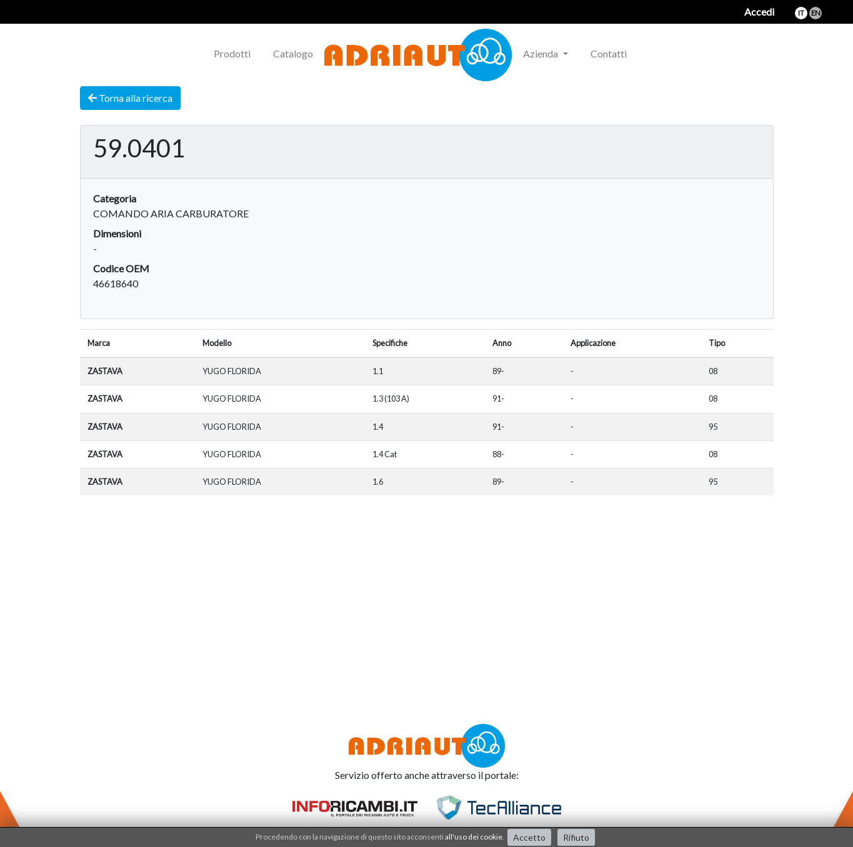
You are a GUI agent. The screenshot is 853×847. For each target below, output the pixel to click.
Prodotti (232, 53)
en (816, 13)
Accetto (529, 837)
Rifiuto (576, 837)
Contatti (609, 53)
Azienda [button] (541, 53)
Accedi (759, 11)
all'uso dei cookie (473, 836)
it (801, 13)
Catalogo (293, 53)
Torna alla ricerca (130, 98)
